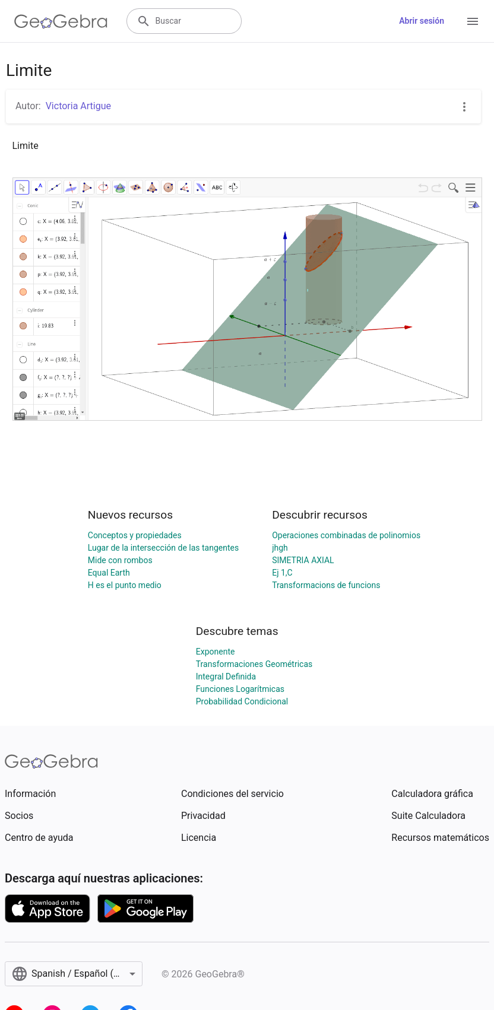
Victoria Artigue (78, 106)
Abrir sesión (421, 21)
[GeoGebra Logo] (60, 21)
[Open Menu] (473, 21)
